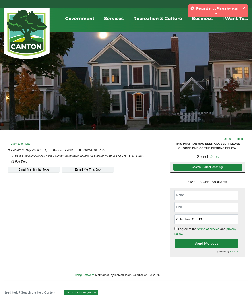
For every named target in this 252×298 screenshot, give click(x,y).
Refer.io (234, 251)
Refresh (173, 275)
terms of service (208, 229)
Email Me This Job (88, 169)
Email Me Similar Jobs (33, 169)
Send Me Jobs (206, 243)
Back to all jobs (19, 143)
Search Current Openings (208, 167)
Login (239, 138)
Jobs (227, 138)
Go (67, 292)
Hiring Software (84, 275)
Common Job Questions (84, 292)
